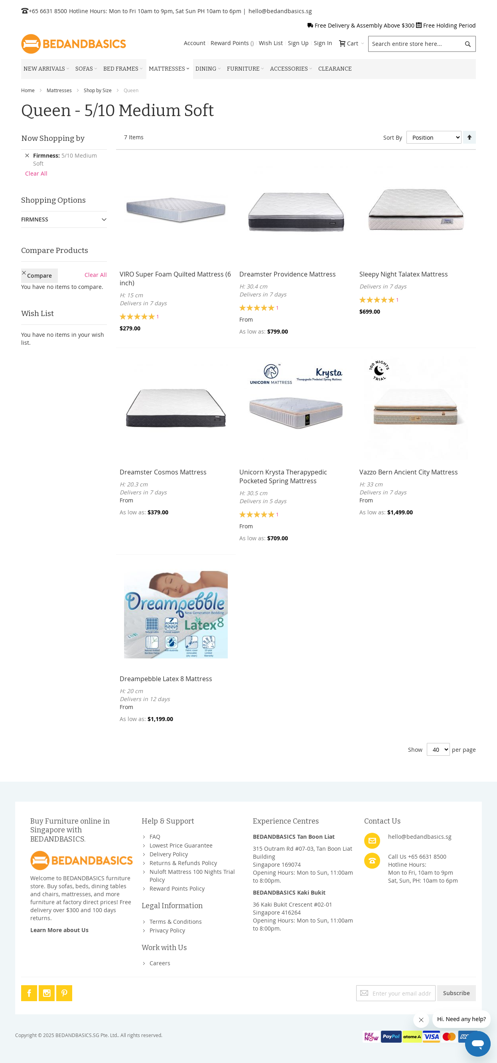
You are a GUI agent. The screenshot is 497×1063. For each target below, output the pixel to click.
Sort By (392, 137)
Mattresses (59, 90)
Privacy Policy (167, 930)
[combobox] (422, 44)
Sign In (323, 43)
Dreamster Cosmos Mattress (163, 472)
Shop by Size (98, 90)
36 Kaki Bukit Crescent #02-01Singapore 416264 (292, 908)
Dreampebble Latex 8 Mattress (166, 678)
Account (194, 43)
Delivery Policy (169, 854)
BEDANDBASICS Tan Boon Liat (294, 836)
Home (28, 90)
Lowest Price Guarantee (181, 845)
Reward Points (232, 43)
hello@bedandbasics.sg (280, 11)
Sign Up (298, 43)
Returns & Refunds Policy (183, 863)
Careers (160, 963)
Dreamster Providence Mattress (287, 274)
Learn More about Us (59, 930)
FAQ (155, 836)
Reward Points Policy (177, 888)
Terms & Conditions (176, 921)
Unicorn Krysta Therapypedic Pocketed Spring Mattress (283, 476)
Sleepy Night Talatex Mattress (403, 274)
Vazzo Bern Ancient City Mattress (408, 472)
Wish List (271, 43)
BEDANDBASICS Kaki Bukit (289, 892)
